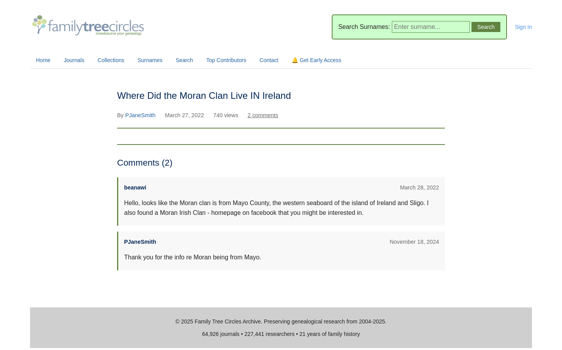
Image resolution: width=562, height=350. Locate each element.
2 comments (262, 115)
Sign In (523, 27)
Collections (111, 60)
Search (184, 60)
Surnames (149, 60)
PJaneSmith (141, 115)
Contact (269, 60)
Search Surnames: (364, 26)
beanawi (135, 187)
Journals (74, 60)
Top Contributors (226, 60)
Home (43, 60)
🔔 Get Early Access (316, 60)
